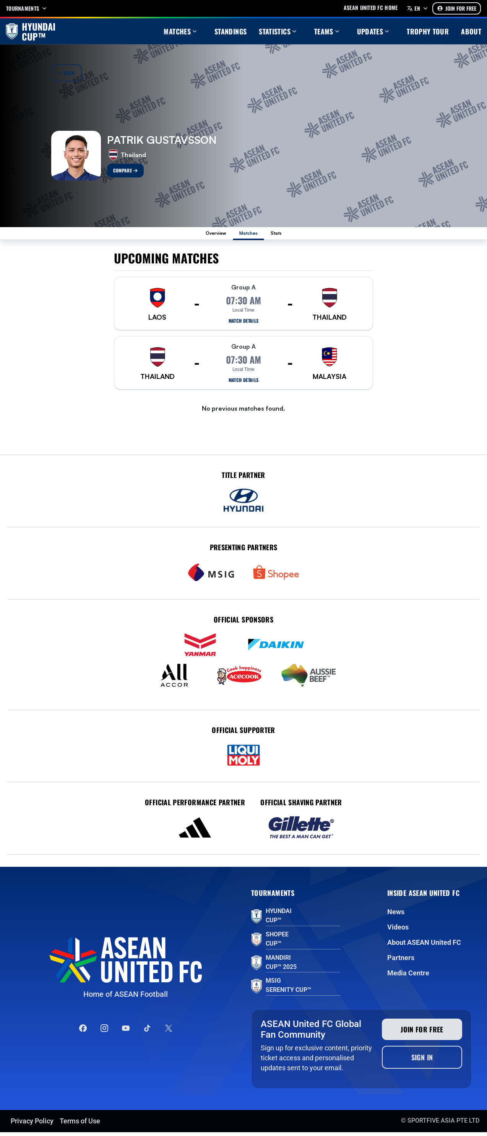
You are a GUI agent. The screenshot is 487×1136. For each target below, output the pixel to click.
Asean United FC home (371, 8)
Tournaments (27, 8)
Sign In (422, 1061)
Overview (205, 235)
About (471, 31)
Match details (244, 325)
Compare (125, 170)
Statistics (278, 31)
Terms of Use (80, 1125)
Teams (327, 31)
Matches (181, 31)
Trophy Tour (428, 31)
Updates (374, 31)
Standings (230, 31)
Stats (289, 235)
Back (66, 73)
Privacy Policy (32, 1125)
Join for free (422, 1033)
